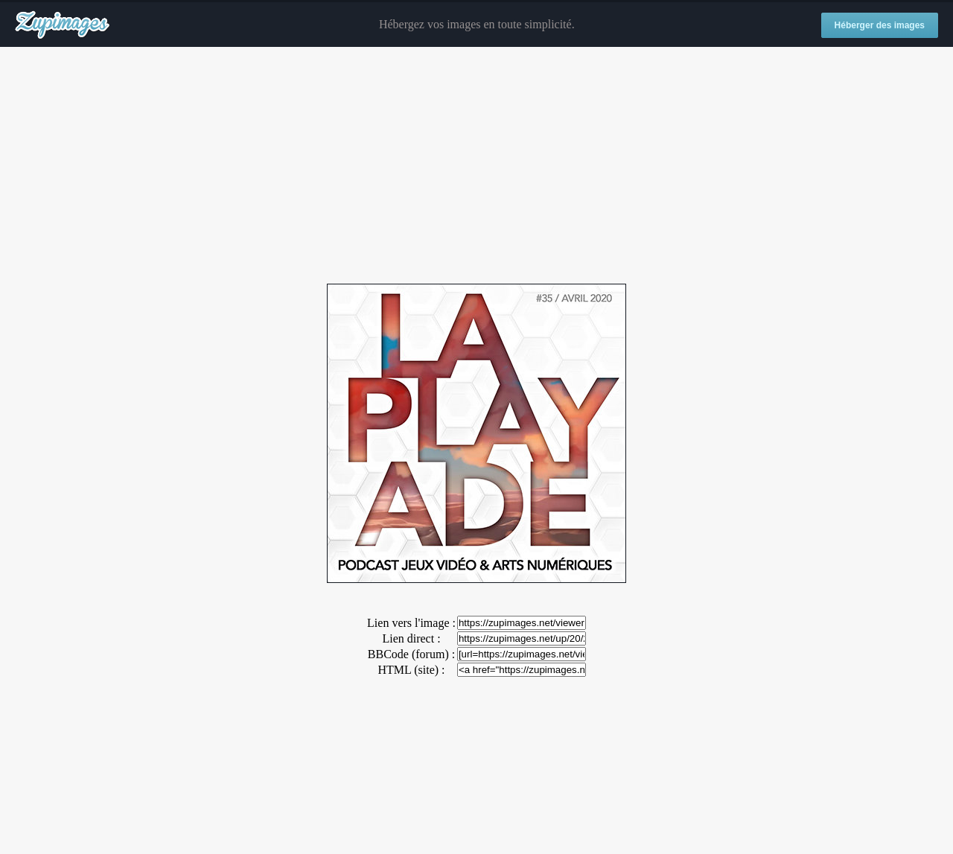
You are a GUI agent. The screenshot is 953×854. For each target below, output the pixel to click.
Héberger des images (880, 25)
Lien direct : (411, 638)
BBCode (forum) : (411, 654)
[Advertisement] (476, 166)
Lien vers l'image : (411, 622)
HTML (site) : (410, 669)
